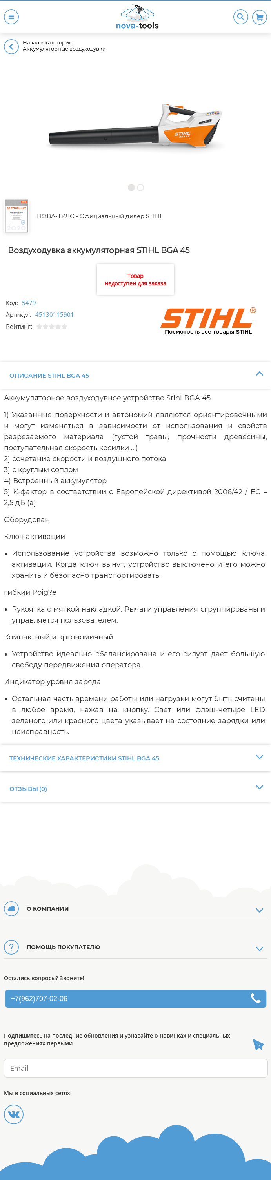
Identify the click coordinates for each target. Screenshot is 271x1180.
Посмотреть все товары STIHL (208, 331)
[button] (131, 187)
